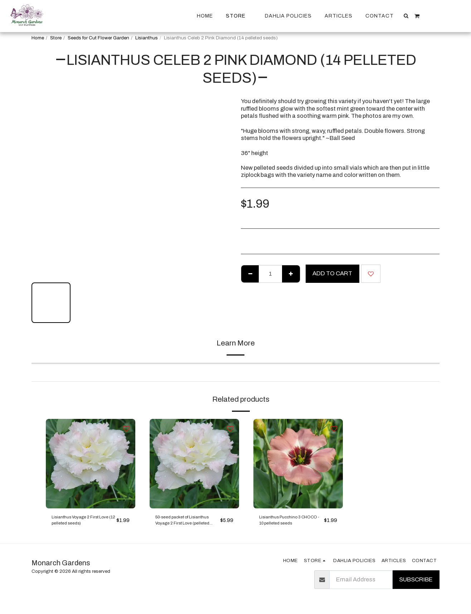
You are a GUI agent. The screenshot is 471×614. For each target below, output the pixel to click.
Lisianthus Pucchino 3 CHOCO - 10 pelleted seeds (288, 523)
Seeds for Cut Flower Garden (98, 37)
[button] (406, 15)
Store (56, 37)
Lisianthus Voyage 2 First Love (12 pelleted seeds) (81, 523)
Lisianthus (146, 37)
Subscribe (416, 585)
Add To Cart (332, 273)
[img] (90, 463)
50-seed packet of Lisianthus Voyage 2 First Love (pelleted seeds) (182, 523)
